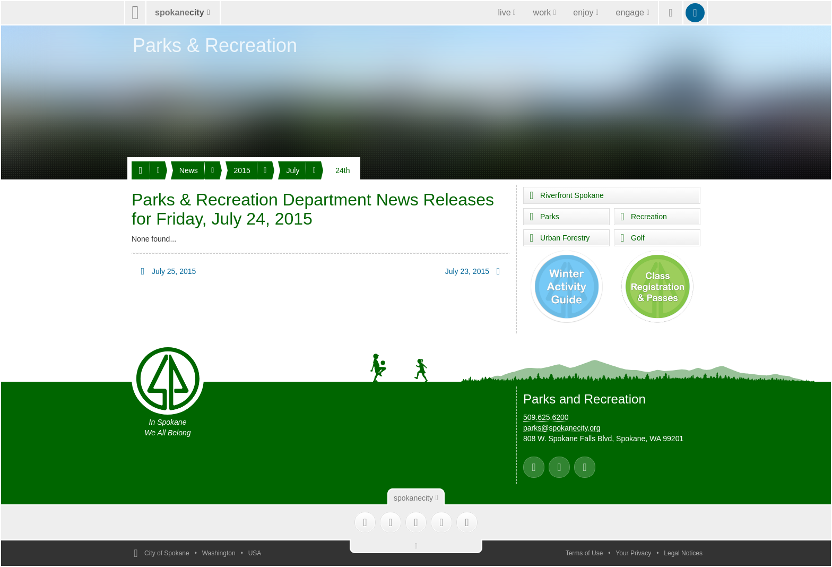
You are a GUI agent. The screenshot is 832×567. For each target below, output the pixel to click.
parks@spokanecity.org (561, 428)
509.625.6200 (546, 417)
